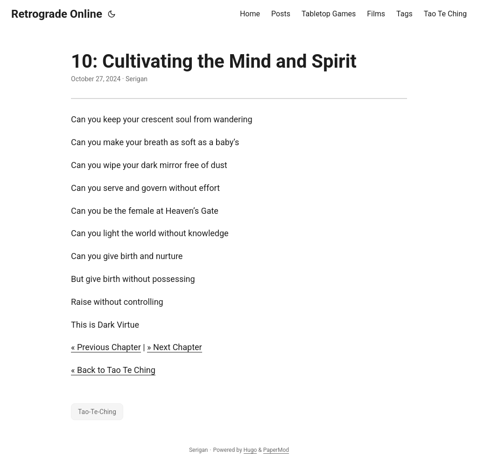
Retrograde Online (56, 14)
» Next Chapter (174, 347)
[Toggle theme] (111, 14)
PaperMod (276, 450)
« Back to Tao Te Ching (113, 370)
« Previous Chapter (106, 347)
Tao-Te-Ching (97, 411)
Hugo (250, 450)
